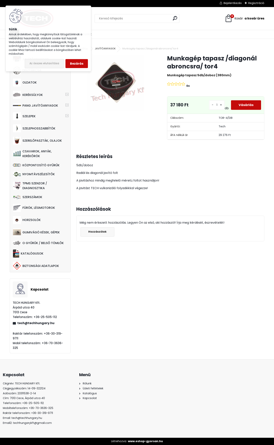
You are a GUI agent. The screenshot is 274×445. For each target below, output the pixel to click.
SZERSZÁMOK (27, 197)
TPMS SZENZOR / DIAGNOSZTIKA (30, 185)
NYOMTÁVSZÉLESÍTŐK (34, 174)
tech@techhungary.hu (35, 323)
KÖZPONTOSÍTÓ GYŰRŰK (36, 165)
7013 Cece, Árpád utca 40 (27, 398)
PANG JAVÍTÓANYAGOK (35, 105)
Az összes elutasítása (44, 63)
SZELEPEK (24, 116)
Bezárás (76, 63)
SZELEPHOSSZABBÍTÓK (34, 128)
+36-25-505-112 (33, 403)
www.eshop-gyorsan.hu (145, 441)
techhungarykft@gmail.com (32, 423)
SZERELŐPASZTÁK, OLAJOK (37, 141)
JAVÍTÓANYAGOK (105, 48)
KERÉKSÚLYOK (28, 95)
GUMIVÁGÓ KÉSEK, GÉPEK (36, 232)
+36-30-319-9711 (42, 413)
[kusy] (217, 105)
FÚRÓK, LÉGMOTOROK (34, 208)
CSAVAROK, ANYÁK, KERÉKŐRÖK (32, 153)
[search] (175, 18)
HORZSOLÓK (27, 220)
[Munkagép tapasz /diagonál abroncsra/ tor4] (115, 83)
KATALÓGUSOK (28, 254)
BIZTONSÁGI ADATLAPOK (36, 266)
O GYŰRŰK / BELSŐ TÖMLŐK (38, 243)
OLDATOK (25, 83)
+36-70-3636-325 (41, 408)
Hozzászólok (97, 232)
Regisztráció (256, 3)
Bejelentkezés (233, 3)
